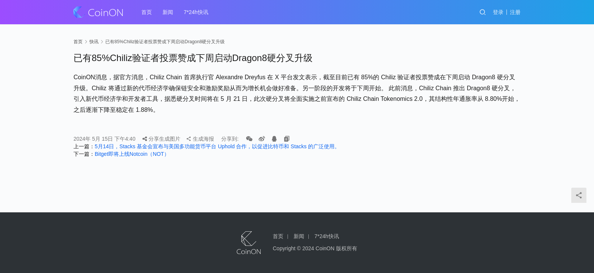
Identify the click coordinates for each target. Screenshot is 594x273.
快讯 (93, 41)
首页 (146, 12)
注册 (515, 12)
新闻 (168, 12)
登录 (498, 12)
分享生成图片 (161, 139)
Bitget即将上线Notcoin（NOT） (132, 154)
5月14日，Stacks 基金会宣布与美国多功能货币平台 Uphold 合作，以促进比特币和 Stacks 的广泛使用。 (217, 146)
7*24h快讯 (196, 12)
